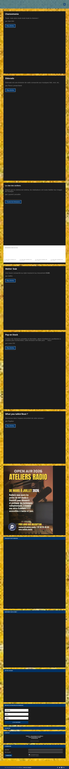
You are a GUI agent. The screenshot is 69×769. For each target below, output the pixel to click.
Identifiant (7, 749)
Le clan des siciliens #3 (41, 259)
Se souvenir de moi (34, 754)
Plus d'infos (10, 26)
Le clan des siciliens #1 (10, 259)
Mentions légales (27, 767)
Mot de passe (8, 752)
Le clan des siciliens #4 (57, 259)
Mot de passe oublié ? (34, 756)
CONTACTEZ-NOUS (34, 741)
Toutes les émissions (13, 202)
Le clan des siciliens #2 (26, 259)
